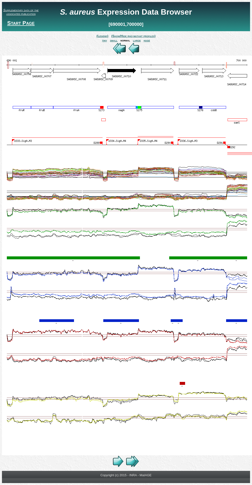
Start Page (20, 23)
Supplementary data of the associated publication (21, 12)
